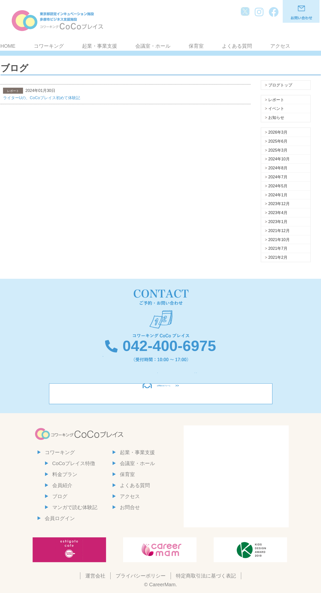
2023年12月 (278, 204)
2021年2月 (277, 257)
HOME (8, 46)
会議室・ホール (152, 46)
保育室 (196, 46)
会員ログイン (60, 518)
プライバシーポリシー (141, 576)
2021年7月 (277, 248)
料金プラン (64, 474)
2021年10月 (278, 240)
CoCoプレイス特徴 (73, 463)
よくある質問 (237, 46)
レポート (276, 100)
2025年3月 (277, 150)
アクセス (280, 46)
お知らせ (276, 117)
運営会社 (95, 576)
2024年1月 (277, 195)
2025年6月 (277, 141)
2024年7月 (277, 177)
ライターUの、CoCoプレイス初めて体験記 (41, 98)
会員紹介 (62, 485)
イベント (276, 108)
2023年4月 (277, 213)
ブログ (59, 496)
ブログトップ (280, 85)
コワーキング (49, 46)
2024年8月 (277, 168)
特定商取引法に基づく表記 (206, 576)
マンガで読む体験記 (74, 507)
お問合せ (130, 507)
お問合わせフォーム (164, 393)
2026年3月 (277, 132)
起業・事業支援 (99, 46)
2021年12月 (278, 231)
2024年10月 (278, 159)
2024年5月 (277, 186)
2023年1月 (277, 222)
